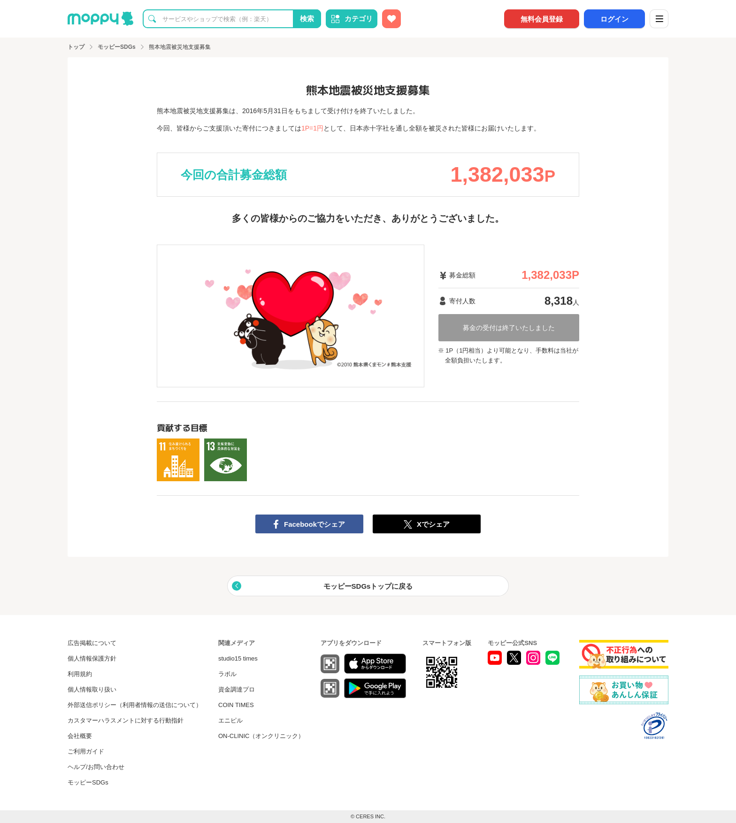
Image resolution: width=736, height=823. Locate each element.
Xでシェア (433, 524)
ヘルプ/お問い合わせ (96, 766)
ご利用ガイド (86, 751)
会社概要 (80, 735)
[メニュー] (659, 18)
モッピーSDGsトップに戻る (368, 586)
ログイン (614, 19)
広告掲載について (92, 642)
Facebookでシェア (314, 524)
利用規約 (80, 673)
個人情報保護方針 (92, 658)
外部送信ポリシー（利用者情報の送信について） (135, 704)
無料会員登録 (542, 19)
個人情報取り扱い (92, 689)
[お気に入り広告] (391, 18)
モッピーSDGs (88, 782)
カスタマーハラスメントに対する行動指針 (126, 720)
